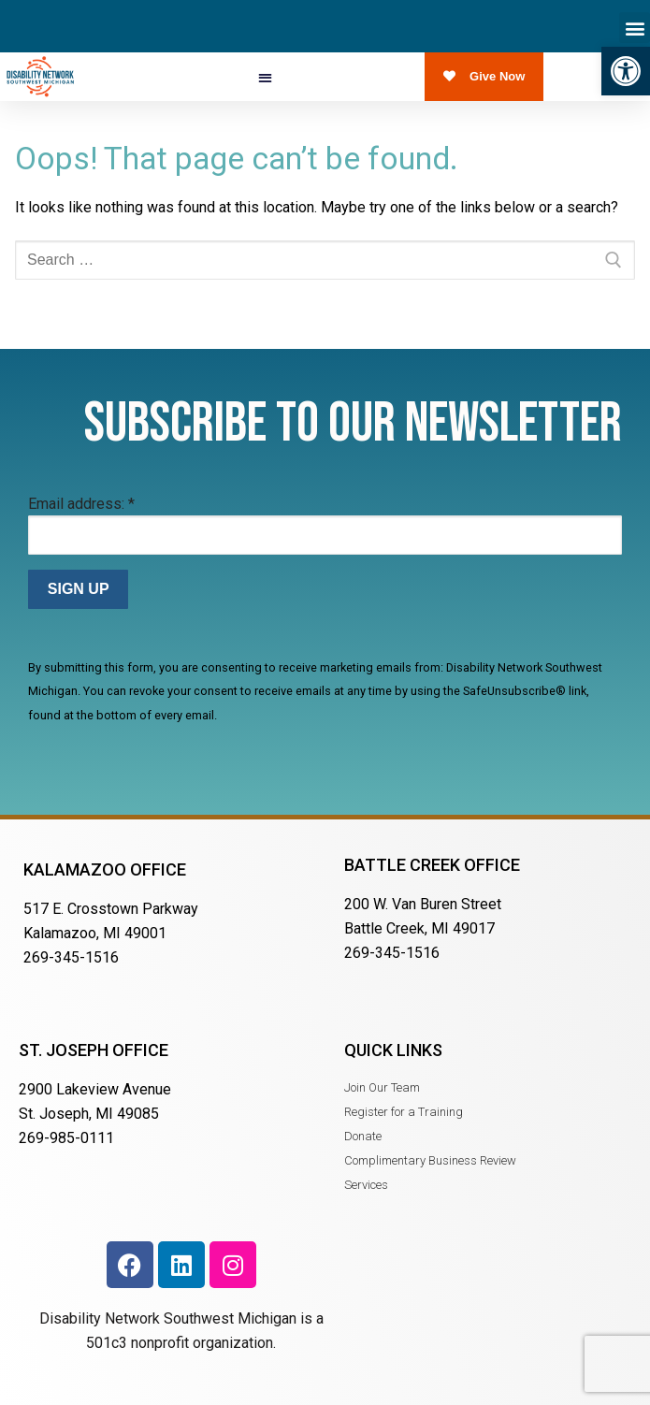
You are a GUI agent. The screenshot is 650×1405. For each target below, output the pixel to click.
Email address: (81, 504)
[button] (625, 71)
